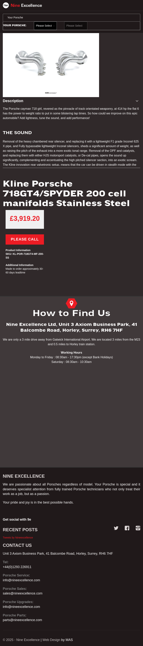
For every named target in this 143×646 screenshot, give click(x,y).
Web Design (52, 640)
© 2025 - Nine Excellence (22, 640)
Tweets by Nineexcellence (18, 537)
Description (13, 102)
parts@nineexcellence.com (23, 620)
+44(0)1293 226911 (17, 567)
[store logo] (22, 6)
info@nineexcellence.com (22, 580)
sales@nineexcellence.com (23, 593)
